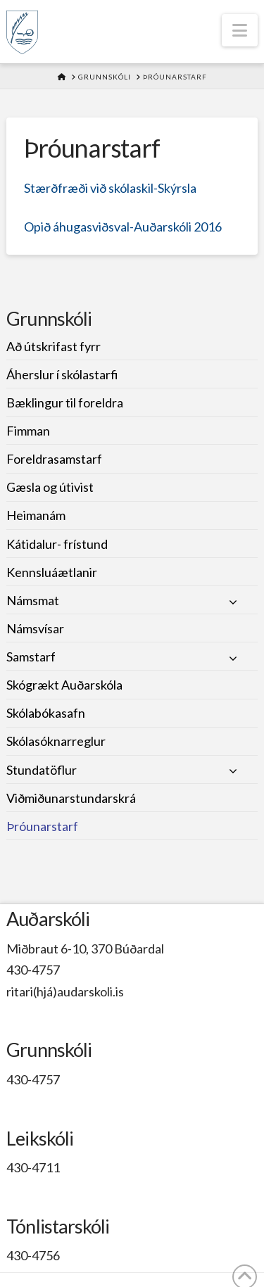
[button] (240, 30)
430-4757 (33, 969)
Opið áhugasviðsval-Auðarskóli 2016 (123, 226)
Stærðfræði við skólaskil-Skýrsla (110, 188)
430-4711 (33, 1167)
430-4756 (33, 1255)
